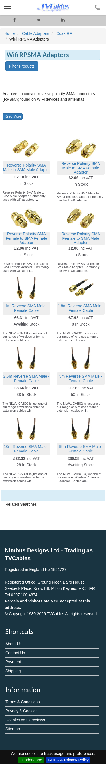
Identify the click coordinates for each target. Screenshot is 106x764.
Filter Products (21, 66)
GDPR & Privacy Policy (68, 760)
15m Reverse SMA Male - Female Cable (80, 448)
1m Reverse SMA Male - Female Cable (26, 308)
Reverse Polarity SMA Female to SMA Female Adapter (26, 238)
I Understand (31, 760)
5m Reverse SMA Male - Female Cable (80, 378)
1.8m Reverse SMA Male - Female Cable (81, 308)
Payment (13, 662)
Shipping (13, 671)
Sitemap (12, 729)
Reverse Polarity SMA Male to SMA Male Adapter (26, 167)
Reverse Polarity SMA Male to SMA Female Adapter (80, 167)
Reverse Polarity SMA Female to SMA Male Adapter (80, 238)
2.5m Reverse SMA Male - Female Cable (26, 378)
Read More (12, 116)
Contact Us (15, 653)
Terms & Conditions (22, 702)
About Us (13, 644)
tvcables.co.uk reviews (25, 720)
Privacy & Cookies (21, 711)
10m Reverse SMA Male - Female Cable (26, 448)
